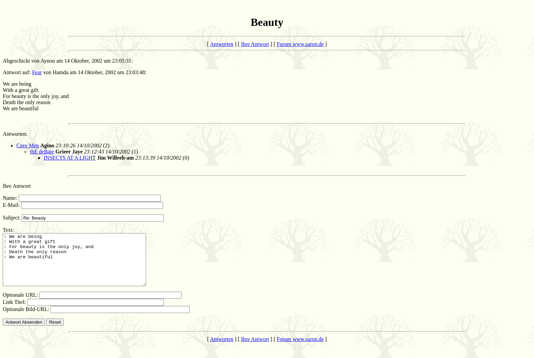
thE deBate (42, 151)
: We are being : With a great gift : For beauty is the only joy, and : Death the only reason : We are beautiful (83, 264)
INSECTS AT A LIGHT (70, 158)
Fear (37, 72)
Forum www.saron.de (300, 44)
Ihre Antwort (255, 44)
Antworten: (15, 134)
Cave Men (27, 145)
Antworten (221, 44)
